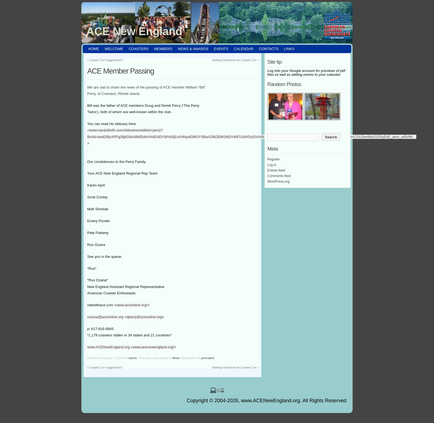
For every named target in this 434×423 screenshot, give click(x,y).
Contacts (269, 49)
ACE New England (134, 31)
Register (273, 159)
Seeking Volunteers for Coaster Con (235, 60)
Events (221, 49)
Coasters (139, 49)
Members (163, 49)
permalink (207, 358)
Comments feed (279, 176)
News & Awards (193, 49)
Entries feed (276, 170)
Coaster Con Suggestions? (105, 60)
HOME (93, 49)
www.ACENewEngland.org (108, 347)
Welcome (114, 49)
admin (132, 358)
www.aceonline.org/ (132, 305)
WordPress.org (278, 181)
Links (289, 49)
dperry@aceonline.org (144, 317)
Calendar (244, 49)
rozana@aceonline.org (105, 317)
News (176, 358)
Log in (272, 165)
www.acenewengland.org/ (153, 347)
